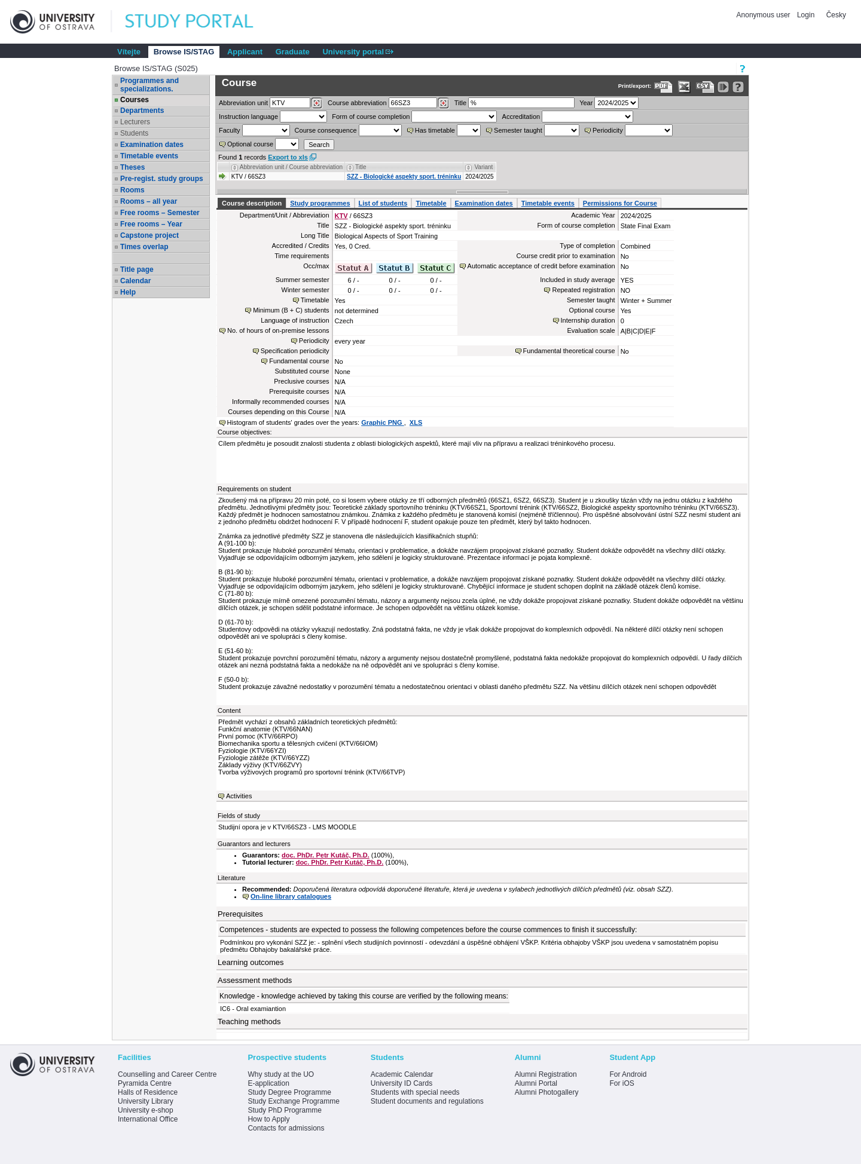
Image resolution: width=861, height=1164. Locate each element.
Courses (134, 100)
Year (586, 102)
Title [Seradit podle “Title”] (361, 167)
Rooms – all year (148, 201)
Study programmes (320, 203)
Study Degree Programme (289, 1092)
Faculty (229, 130)
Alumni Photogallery (547, 1092)
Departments (142, 110)
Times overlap (144, 247)
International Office (148, 1119)
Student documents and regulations (427, 1101)
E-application (268, 1083)
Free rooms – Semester (160, 213)
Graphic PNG (382, 422)
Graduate (293, 51)
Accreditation (521, 116)
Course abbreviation (357, 102)
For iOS (621, 1083)
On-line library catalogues (291, 896)
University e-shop (145, 1110)
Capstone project (149, 235)
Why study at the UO (281, 1074)
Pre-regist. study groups (161, 178)
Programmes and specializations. (149, 84)
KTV (341, 215)
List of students (383, 203)
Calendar (135, 281)
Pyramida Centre (145, 1083)
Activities (239, 796)
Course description (252, 203)
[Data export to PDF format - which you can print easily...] (663, 87)
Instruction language (248, 116)
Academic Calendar (402, 1074)
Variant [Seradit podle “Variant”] (483, 167)
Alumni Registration (546, 1074)
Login (805, 15)
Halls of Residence (148, 1092)
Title (460, 102)
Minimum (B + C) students (291, 310)
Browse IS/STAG (184, 51)
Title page (137, 269)
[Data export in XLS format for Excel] (684, 87)
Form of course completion (371, 116)
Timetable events (149, 156)
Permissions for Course (620, 203)
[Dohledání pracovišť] (316, 103)
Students (134, 133)
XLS (416, 422)
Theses (132, 167)
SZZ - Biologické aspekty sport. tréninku (404, 176)
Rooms (132, 190)
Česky (836, 15)
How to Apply (268, 1119)
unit (243, 102)
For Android (627, 1074)
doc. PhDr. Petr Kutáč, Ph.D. (326, 855)
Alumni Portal (536, 1083)
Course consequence (326, 130)
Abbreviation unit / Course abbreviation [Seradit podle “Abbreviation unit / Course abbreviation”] (291, 167)
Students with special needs (415, 1092)
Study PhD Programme (284, 1110)
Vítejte (129, 51)
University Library (145, 1101)
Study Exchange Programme (293, 1101)
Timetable (431, 203)
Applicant (244, 51)
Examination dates (152, 144)
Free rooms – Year (151, 224)
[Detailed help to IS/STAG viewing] (738, 87)
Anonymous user (764, 15)
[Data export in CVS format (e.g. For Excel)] (705, 87)
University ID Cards (401, 1083)
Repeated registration (583, 289)
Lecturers (135, 122)
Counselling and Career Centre (167, 1074)
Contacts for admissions (286, 1128)
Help (128, 292)
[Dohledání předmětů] (443, 103)
